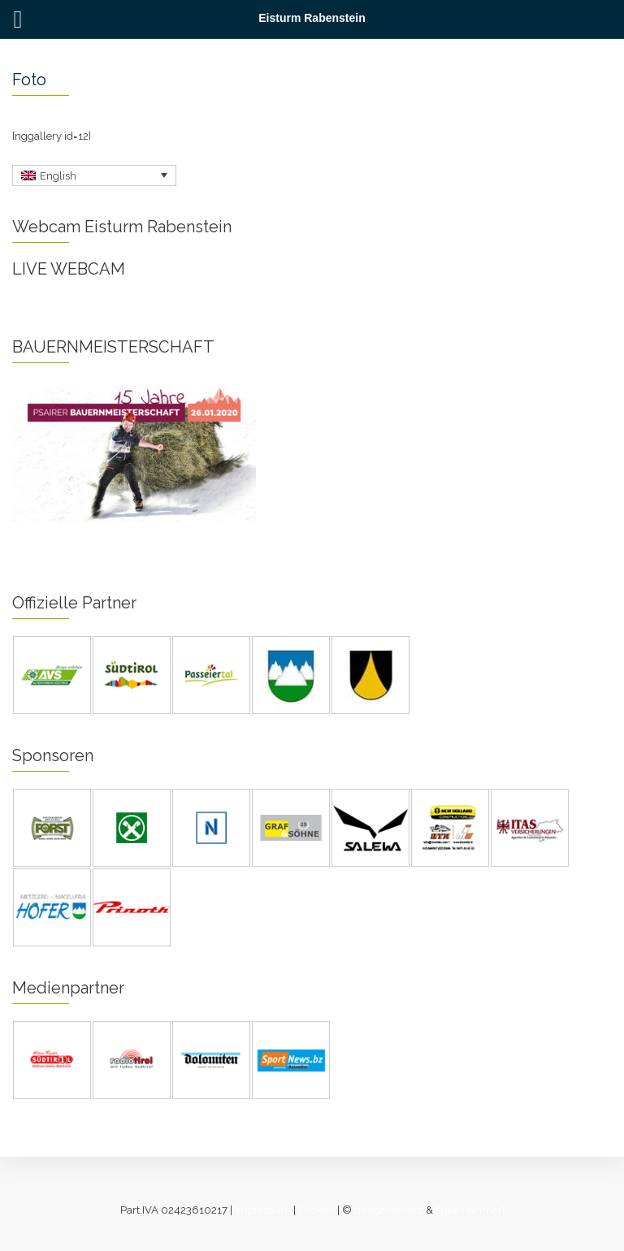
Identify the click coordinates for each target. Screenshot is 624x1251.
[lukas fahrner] (470, 1210)
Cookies (316, 1210)
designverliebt (388, 1210)
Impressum (263, 1210)
